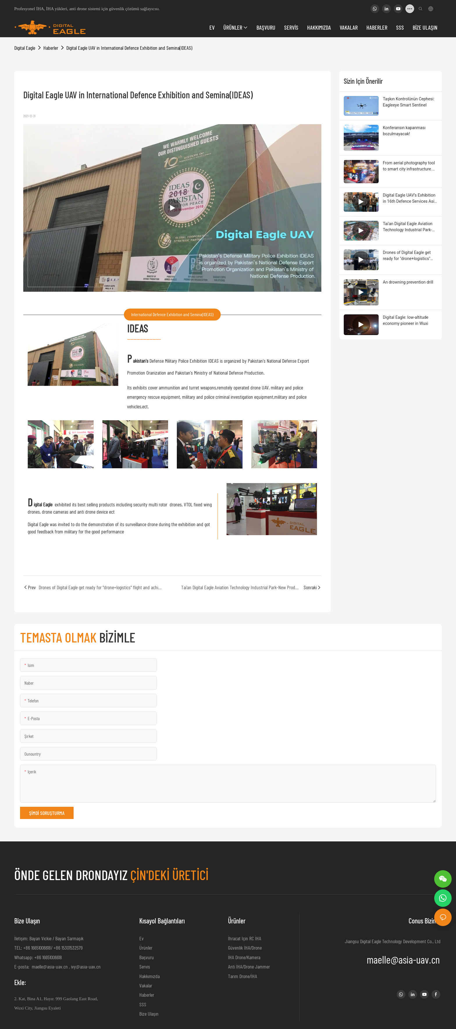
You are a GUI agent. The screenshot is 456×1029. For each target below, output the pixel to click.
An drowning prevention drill (408, 282)
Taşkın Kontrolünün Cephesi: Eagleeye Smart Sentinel (408, 102)
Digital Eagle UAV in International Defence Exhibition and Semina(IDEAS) (129, 47)
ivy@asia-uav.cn (86, 966)
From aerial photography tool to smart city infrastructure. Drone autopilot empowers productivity (409, 166)
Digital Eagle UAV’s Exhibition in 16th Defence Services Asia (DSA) (410, 198)
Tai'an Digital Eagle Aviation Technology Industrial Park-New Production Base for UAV (410, 227)
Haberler (50, 47)
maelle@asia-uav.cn (49, 966)
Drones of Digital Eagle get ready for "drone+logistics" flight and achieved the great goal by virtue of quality (408, 256)
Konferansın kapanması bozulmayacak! (404, 130)
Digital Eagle (24, 47)
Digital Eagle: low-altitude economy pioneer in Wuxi (405, 320)
